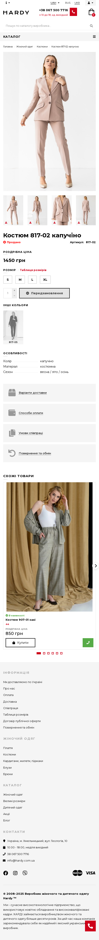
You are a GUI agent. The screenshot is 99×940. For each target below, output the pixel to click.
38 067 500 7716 (18, 854)
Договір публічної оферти (22, 721)
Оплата (8, 695)
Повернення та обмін (18, 727)
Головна (8, 46)
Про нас (9, 688)
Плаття (8, 748)
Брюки (8, 774)
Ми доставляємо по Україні (22, 682)
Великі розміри (14, 801)
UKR (77, 2)
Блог (6, 820)
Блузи (7, 767)
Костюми (42, 46)
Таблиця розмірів (33, 270)
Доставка (10, 701)
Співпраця (10, 708)
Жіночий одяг (24, 46)
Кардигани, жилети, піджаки (23, 761)
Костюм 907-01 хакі (21, 619)
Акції (6, 814)
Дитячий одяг (12, 807)
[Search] (49, 26)
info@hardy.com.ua (21, 860)
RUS (67, 2)
